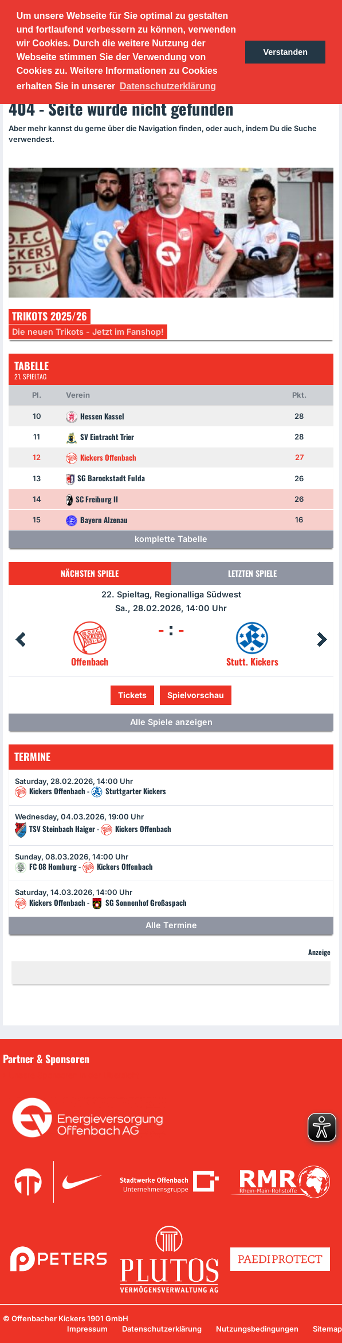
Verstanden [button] (285, 52)
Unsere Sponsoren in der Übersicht (74, 1075)
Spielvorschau (195, 695)
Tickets (132, 695)
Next (321, 639)
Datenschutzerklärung (162, 1328)
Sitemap (327, 1328)
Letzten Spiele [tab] (252, 573)
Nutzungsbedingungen (257, 1328)
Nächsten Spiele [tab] (90, 573)
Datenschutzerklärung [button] (168, 86)
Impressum (87, 1328)
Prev (20, 639)
